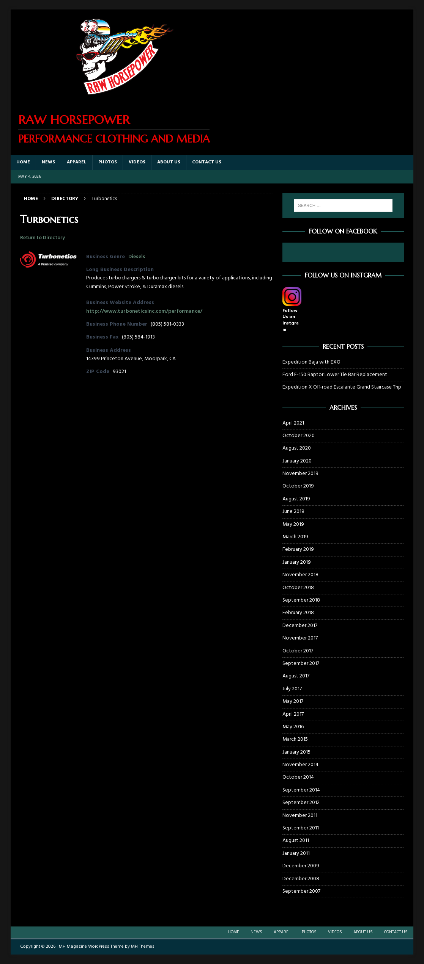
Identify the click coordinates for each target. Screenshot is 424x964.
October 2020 (298, 435)
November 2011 (299, 815)
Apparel (77, 162)
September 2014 (301, 790)
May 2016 (293, 727)
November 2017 (300, 638)
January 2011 (296, 853)
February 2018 (298, 612)
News (48, 162)
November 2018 (300, 575)
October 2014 (298, 777)
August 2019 (296, 499)
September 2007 (301, 891)
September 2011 (300, 828)
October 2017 (297, 651)
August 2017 (295, 676)
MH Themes (142, 946)
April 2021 (293, 423)
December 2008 (300, 879)
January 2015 (296, 752)
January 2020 (297, 461)
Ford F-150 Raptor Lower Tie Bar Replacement (334, 374)
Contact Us (206, 162)
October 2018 (298, 587)
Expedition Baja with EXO (311, 362)
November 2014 (300, 764)
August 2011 (295, 840)
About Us (168, 162)
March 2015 (295, 739)
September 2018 (301, 600)
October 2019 (298, 486)
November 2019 (300, 473)
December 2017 (299, 625)
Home (23, 162)
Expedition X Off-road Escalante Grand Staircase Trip (341, 387)
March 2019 (295, 537)
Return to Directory (42, 238)
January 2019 (296, 562)
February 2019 (298, 549)
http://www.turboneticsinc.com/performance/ (144, 311)
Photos (107, 162)
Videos (137, 162)
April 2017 (293, 714)
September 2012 (301, 802)
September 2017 (300, 663)
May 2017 (292, 701)
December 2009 (300, 866)
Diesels (136, 256)
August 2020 (296, 448)
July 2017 (292, 689)
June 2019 (293, 511)
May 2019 (293, 524)
